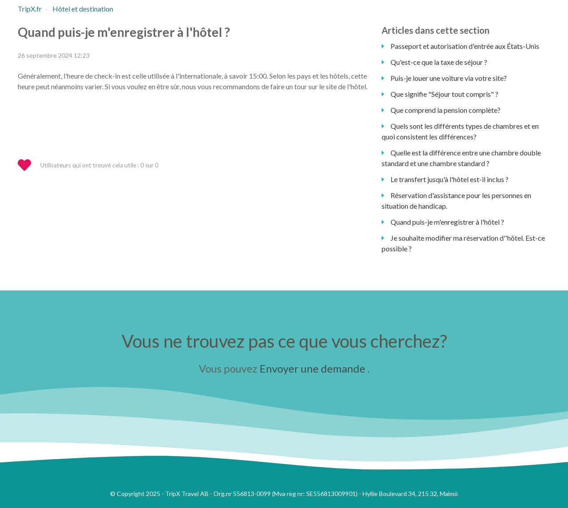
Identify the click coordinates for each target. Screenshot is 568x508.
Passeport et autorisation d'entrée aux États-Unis (464, 46)
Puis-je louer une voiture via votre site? (448, 78)
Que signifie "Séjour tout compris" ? (444, 94)
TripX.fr (30, 8)
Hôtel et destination (82, 8)
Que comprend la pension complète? (445, 110)
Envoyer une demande (312, 368)
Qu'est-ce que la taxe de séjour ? (438, 62)
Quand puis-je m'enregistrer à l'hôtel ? (447, 222)
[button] (28, 165)
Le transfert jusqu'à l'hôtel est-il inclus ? (449, 179)
